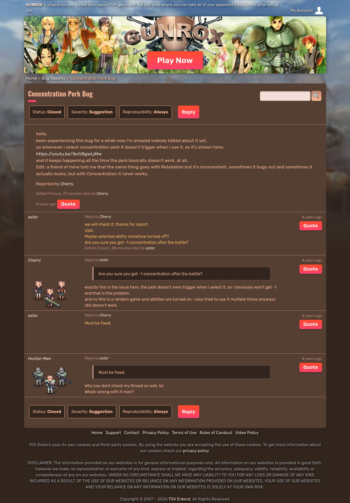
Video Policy (246, 432)
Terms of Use (184, 432)
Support (113, 432)
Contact (131, 432)
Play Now (175, 60)
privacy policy (196, 450)
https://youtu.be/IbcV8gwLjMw (69, 153)
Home (31, 78)
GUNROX (34, 5)
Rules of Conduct (216, 432)
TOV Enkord (179, 499)
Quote (68, 204)
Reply (188, 112)
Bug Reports (53, 78)
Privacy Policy (155, 432)
